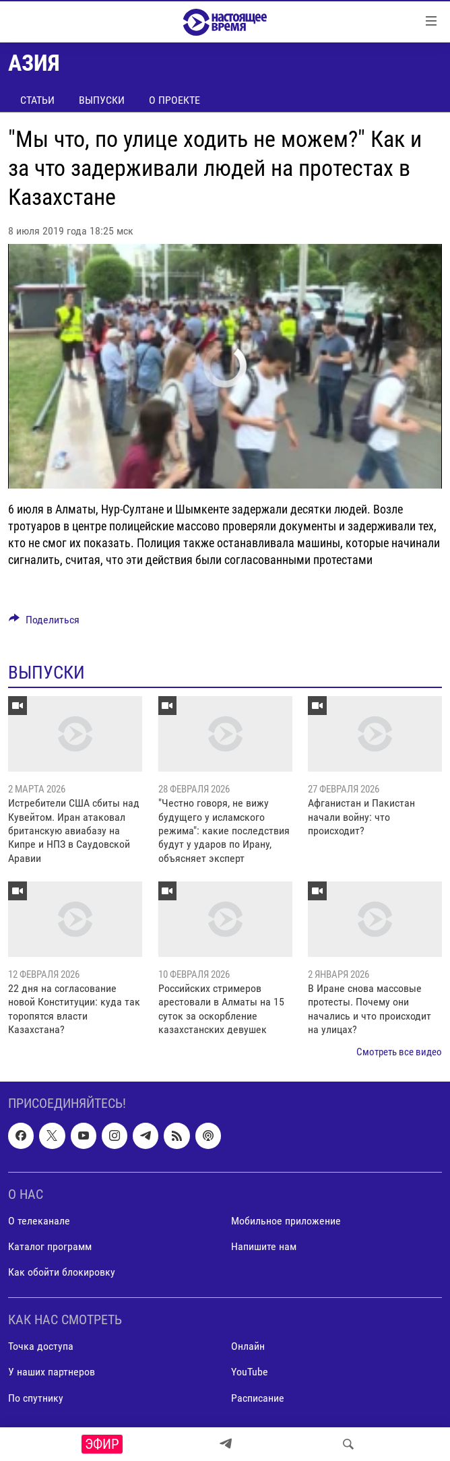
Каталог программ (50, 1246)
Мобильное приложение (286, 1220)
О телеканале (39, 1220)
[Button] (44, 623)
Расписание (257, 1398)
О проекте (174, 100)
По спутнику (35, 1398)
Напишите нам (263, 1246)
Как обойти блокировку (61, 1272)
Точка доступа (40, 1346)
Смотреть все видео (399, 1052)
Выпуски (102, 100)
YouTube (249, 1372)
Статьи (37, 100)
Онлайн (248, 1346)
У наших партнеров (51, 1372)
